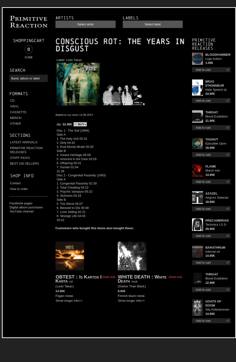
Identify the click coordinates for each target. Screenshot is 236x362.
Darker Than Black (132, 286)
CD (12, 100)
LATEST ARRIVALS (23, 142)
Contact (15, 183)
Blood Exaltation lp (216, 117)
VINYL (14, 106)
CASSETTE (18, 112)
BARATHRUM (215, 247)
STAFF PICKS (20, 158)
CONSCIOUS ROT (86, 41)
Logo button (213, 59)
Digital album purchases (26, 207)
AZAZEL (211, 193)
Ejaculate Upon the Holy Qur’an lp (218, 144)
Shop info (22, 175)
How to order (19, 189)
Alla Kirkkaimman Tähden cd (217, 310)
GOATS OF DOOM (213, 303)
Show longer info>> (69, 300)
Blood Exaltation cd (216, 279)
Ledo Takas (74, 60)
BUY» (82, 124)
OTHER (15, 123)
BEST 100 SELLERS (24, 163)
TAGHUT (211, 139)
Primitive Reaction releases (204, 44)
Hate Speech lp (216, 89)
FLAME (210, 166)
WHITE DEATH (134, 276)
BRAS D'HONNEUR (214, 83)
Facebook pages (21, 203)
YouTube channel (21, 211)
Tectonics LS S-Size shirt (216, 225)
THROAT (211, 112)
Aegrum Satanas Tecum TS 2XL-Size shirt (217, 198)
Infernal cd (212, 251)
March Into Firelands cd (213, 171)
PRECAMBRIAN (217, 220)
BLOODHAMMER (218, 54)
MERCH (15, 118)
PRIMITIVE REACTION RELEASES (26, 150)
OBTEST (65, 276)
